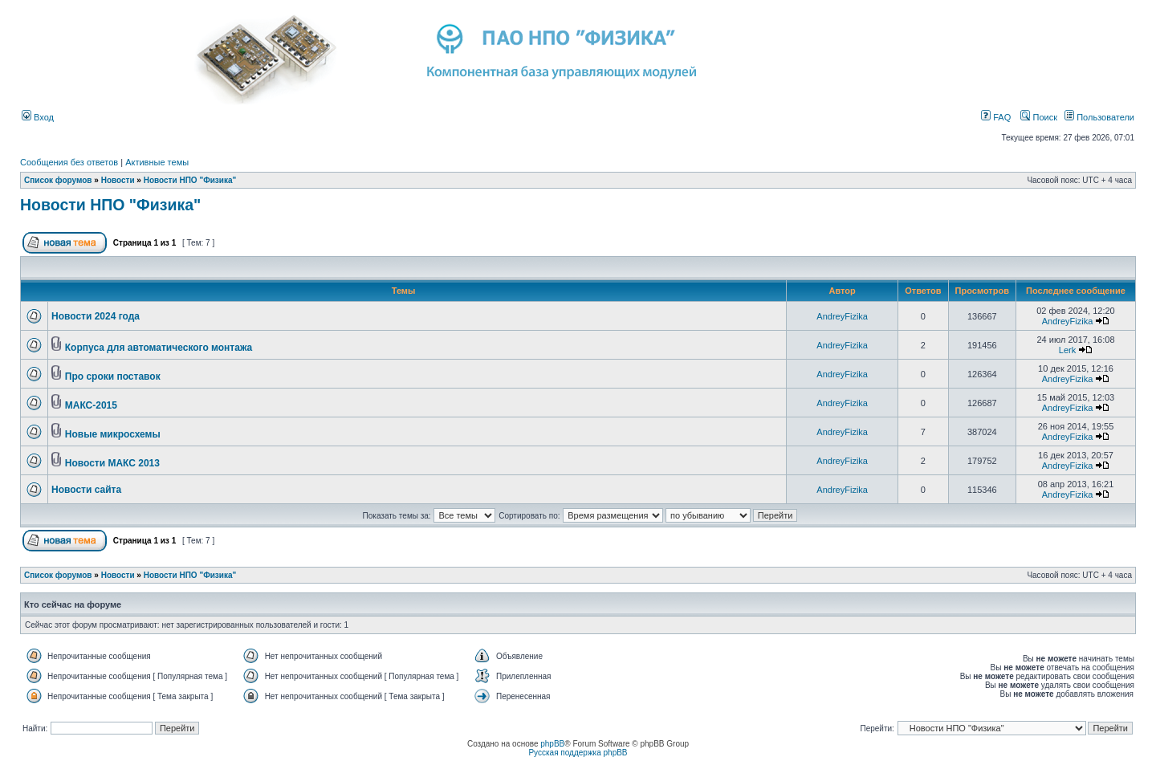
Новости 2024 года (95, 316)
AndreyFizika (842, 316)
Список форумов (58, 180)
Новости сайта (86, 489)
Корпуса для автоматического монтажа (158, 347)
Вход (38, 117)
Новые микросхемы (113, 434)
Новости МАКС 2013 (112, 463)
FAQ (996, 117)
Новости (118, 180)
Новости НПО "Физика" (190, 180)
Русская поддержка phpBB (577, 752)
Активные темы (157, 162)
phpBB (552, 743)
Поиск (1038, 117)
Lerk (1067, 350)
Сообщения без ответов (69, 162)
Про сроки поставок (113, 376)
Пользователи (1099, 117)
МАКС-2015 (91, 405)
